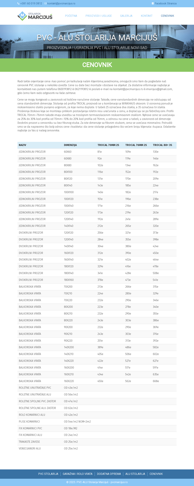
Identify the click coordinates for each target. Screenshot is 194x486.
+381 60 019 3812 (31, 3)
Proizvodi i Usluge (98, 15)
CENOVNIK (167, 15)
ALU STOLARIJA (135, 474)
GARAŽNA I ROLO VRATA (77, 474)
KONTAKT (147, 15)
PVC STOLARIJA (48, 474)
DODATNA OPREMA (109, 474)
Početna (71, 15)
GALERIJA (126, 15)
